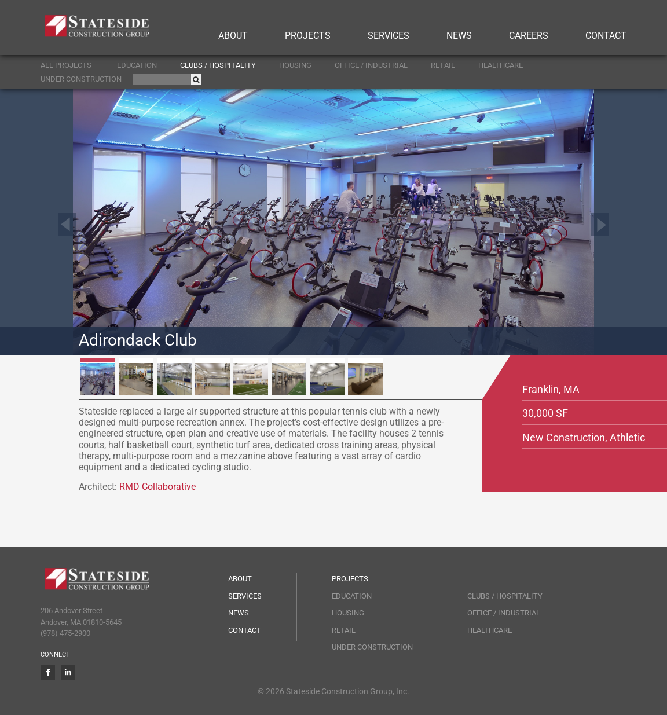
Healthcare (500, 65)
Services (388, 35)
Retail (443, 65)
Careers (528, 35)
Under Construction (81, 79)
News (459, 35)
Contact (605, 35)
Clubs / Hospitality (218, 65)
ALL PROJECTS (66, 65)
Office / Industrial (371, 65)
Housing (295, 65)
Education (137, 65)
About (233, 35)
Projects (308, 35)
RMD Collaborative (157, 486)
